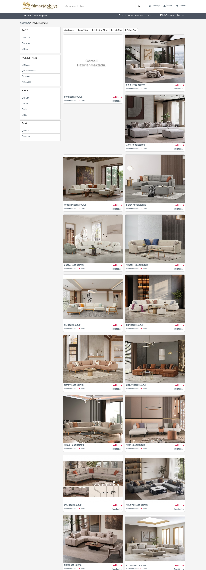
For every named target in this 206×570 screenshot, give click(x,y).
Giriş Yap (154, 6)
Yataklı (26, 76)
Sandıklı (26, 82)
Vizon (25, 109)
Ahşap (26, 136)
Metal (25, 131)
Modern (26, 37)
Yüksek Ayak (29, 71)
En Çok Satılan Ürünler (100, 30)
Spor (25, 49)
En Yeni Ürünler (83, 30)
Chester (26, 43)
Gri (24, 115)
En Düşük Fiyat (116, 30)
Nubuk (26, 65)
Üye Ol (168, 6)
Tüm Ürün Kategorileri (36, 15)
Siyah (25, 98)
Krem (25, 103)
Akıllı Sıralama (69, 30)
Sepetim (181, 6)
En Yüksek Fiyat (130, 30)
